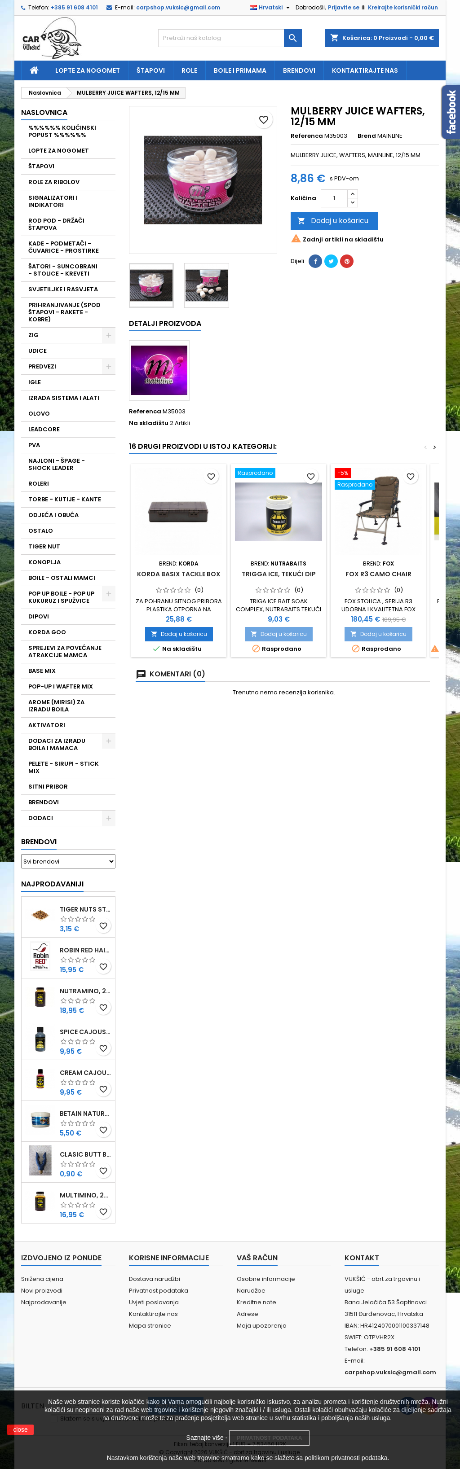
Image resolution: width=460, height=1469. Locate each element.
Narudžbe (251, 1290)
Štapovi (151, 70)
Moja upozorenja (262, 1325)
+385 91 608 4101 (74, 7)
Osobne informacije (266, 1279)
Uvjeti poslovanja (154, 1302)
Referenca (307, 136)
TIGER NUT (44, 546)
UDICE (37, 350)
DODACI (40, 818)
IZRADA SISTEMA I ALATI (63, 398)
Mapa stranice (150, 1325)
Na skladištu (148, 423)
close (20, 1429)
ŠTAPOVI (41, 166)
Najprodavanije (43, 1302)
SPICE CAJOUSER (85, 1031)
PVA (34, 445)
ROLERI (38, 483)
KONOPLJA (44, 562)
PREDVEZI (42, 366)
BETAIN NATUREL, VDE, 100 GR (85, 1113)
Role (189, 70)
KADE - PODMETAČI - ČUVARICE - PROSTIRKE (63, 247)
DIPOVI (38, 616)
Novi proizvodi (41, 1290)
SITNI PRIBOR (48, 786)
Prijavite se (343, 7)
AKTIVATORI (46, 725)
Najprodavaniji (52, 884)
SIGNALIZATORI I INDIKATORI (53, 201)
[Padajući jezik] (271, 7)
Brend (367, 136)
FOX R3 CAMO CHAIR (378, 574)
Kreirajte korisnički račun (403, 7)
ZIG (33, 335)
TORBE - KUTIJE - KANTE (64, 499)
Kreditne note (256, 1302)
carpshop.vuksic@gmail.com (178, 7)
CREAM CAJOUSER (85, 1072)
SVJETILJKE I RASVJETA (63, 289)
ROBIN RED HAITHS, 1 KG (85, 950)
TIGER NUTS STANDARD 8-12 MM (85, 909)
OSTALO (40, 530)
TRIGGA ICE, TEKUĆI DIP (279, 574)
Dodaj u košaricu (332, 220)
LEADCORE (44, 429)
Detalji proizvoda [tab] (165, 323)
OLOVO (39, 413)
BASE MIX (42, 671)
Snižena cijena (42, 1279)
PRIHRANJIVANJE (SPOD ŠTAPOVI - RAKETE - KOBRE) (64, 312)
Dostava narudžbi (154, 1279)
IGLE (34, 382)
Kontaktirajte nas (365, 70)
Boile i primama (240, 70)
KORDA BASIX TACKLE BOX (179, 574)
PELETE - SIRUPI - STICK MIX (63, 767)
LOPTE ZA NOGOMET (58, 150)
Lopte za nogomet (87, 70)
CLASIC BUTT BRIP (85, 1154)
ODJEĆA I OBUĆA (53, 515)
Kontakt (362, 1258)
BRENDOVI (43, 802)
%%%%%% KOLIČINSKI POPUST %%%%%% (62, 131)
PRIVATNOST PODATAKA (269, 1438)
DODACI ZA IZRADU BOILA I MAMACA (56, 744)
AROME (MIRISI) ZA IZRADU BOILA (56, 706)
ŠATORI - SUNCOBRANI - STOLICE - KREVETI (62, 270)
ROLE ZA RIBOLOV (54, 182)
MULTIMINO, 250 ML (85, 1195)
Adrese (247, 1314)
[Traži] (230, 38)
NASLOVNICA (44, 112)
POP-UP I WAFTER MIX (60, 686)
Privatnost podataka (158, 1290)
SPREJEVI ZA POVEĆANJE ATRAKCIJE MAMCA (65, 651)
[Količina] (334, 198)
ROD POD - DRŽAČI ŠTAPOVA (56, 224)
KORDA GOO (47, 632)
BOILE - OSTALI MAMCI (61, 578)
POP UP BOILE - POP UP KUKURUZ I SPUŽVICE (61, 597)
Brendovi (299, 70)
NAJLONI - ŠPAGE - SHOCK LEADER (56, 464)
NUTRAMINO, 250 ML (85, 991)
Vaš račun (257, 1258)
